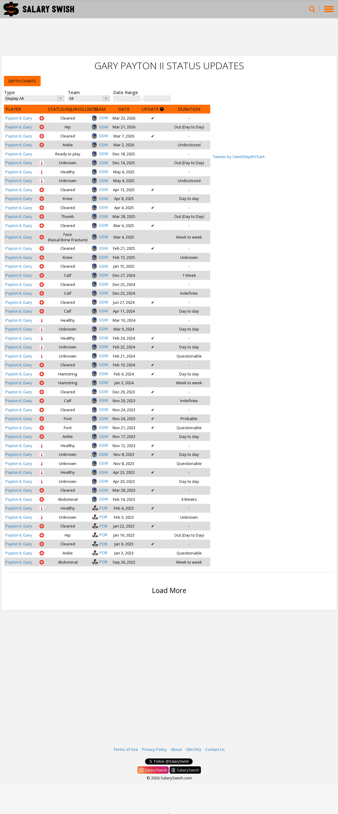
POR (99, 508)
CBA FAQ (193, 749)
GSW (99, 117)
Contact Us (215, 749)
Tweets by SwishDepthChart (239, 156)
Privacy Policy (154, 749)
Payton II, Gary (18, 118)
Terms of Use (125, 749)
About (176, 749)
